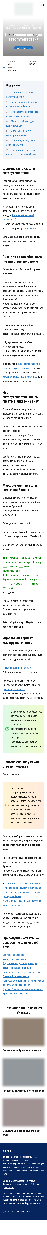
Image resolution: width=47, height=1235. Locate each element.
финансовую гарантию (28, 363)
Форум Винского (20, 1163)
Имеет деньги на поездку (18, 667)
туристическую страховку (16, 368)
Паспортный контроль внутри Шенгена (23, 1090)
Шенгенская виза (24, 48)
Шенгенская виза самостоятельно (22, 883)
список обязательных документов (20, 376)
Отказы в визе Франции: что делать (22, 1050)
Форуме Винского (33, 1203)
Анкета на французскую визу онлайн (23, 887)
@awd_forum (8, 1187)
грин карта (30, 228)
